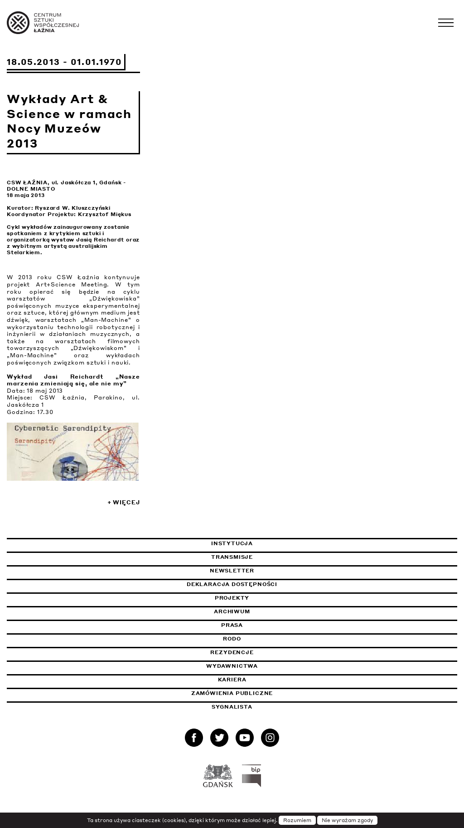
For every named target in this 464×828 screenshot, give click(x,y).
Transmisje (274, 557)
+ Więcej (123, 502)
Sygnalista (232, 707)
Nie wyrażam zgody (347, 820)
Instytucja (232, 543)
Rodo (232, 639)
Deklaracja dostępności (232, 584)
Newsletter (232, 570)
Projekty (232, 598)
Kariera (232, 679)
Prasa (232, 625)
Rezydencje (231, 652)
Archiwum (232, 611)
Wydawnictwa (232, 666)
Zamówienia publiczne (254, 693)
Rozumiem (297, 820)
